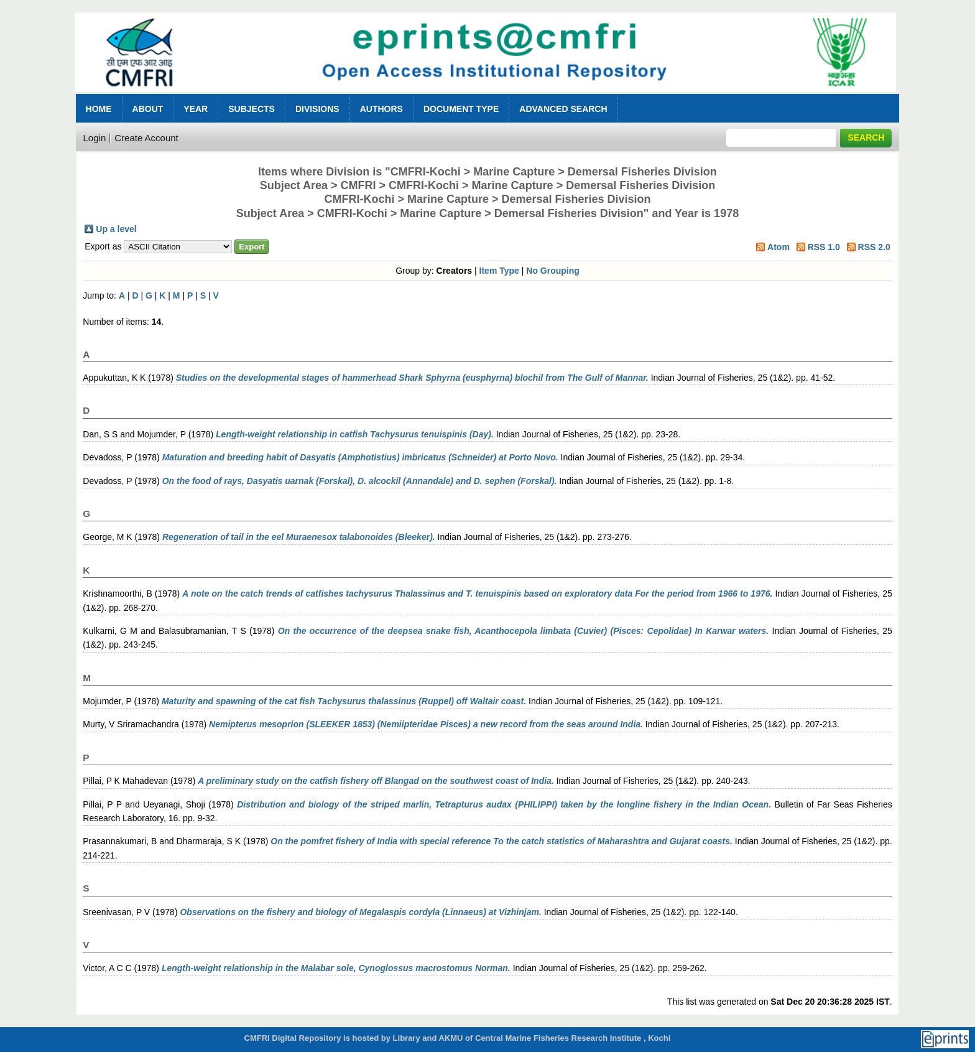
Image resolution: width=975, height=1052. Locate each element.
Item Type (499, 271)
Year (195, 109)
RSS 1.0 (824, 247)
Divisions (317, 109)
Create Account (146, 138)
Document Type (461, 109)
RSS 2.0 (874, 247)
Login (94, 138)
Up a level (116, 229)
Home (99, 109)
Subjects (251, 109)
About (148, 109)
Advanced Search (563, 109)
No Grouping (553, 271)
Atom (778, 247)
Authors (381, 109)
